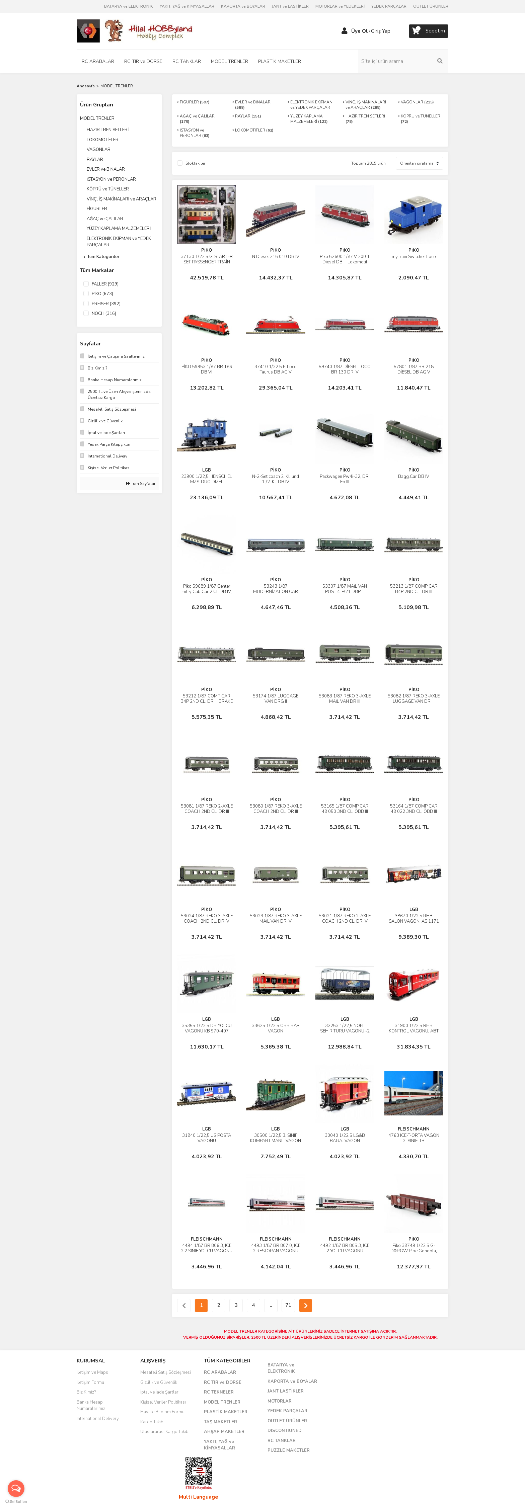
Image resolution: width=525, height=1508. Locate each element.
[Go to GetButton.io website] (16, 1501)
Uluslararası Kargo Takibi (165, 1432)
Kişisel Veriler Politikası (163, 1402)
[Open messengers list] (16, 1488)
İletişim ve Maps (92, 1372)
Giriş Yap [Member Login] (380, 31)
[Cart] (428, 31)
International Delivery (98, 1419)
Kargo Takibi (152, 1422)
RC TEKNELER (219, 1392)
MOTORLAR (280, 1401)
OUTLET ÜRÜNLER (430, 6)
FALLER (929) (105, 284)
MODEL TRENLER (116, 86)
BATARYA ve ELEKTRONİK (128, 6)
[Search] (403, 61)
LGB (206, 470)
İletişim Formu (90, 1382)
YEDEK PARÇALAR (388, 6)
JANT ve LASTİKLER (290, 6)
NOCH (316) (104, 314)
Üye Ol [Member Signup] (359, 31)
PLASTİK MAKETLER (225, 1412)
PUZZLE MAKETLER (289, 1450)
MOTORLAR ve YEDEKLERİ (340, 6)
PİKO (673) (102, 294)
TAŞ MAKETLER (220, 1422)
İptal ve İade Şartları (159, 1392)
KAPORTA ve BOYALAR (243, 6)
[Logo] (135, 30)
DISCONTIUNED (285, 1431)
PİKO (206, 250)
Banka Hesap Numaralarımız (91, 1405)
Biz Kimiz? (86, 1392)
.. (271, 1305)
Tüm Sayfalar (140, 483)
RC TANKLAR (282, 1441)
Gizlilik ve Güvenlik (158, 1382)
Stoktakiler (195, 163)
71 (288, 1305)
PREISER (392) (106, 304)
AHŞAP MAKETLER (224, 1432)
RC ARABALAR (220, 1372)
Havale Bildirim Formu (162, 1412)
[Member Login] (345, 31)
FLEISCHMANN (414, 1129)
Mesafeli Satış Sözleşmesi (165, 1372)
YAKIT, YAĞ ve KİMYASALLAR (187, 6)
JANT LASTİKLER (286, 1391)
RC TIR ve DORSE (222, 1382)
